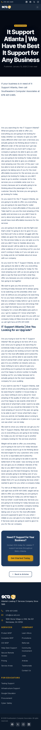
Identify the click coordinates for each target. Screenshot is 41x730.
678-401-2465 (11, 611)
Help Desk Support (9, 648)
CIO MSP (5, 643)
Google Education (8, 693)
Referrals (25, 643)
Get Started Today (20, 558)
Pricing (4, 661)
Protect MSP (6, 633)
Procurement (6, 698)
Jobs (24, 656)
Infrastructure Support (10, 688)
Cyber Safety (6, 703)
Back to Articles (20, 574)
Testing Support (7, 683)
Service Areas (7, 666)
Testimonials (27, 666)
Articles (25, 661)
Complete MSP (7, 638)
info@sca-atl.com (13, 615)
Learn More (26, 633)
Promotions (26, 638)
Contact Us (26, 670)
